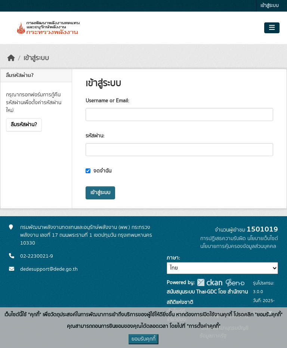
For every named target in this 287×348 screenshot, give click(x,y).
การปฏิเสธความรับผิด (223, 238)
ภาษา (173, 258)
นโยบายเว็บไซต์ (262, 238)
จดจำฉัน (98, 171)
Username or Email (107, 101)
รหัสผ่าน (94, 136)
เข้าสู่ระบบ (269, 5)
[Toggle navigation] (272, 28)
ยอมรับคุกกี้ (143, 339)
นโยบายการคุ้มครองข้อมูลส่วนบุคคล (238, 246)
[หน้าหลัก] (11, 58)
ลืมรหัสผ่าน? (24, 124)
